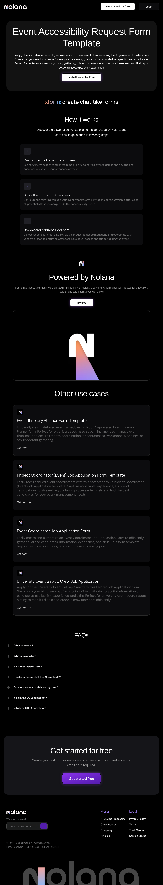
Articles (105, 836)
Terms (132, 824)
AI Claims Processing (113, 819)
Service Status (137, 836)
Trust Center (136, 830)
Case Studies (108, 824)
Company (106, 830)
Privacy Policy (137, 819)
